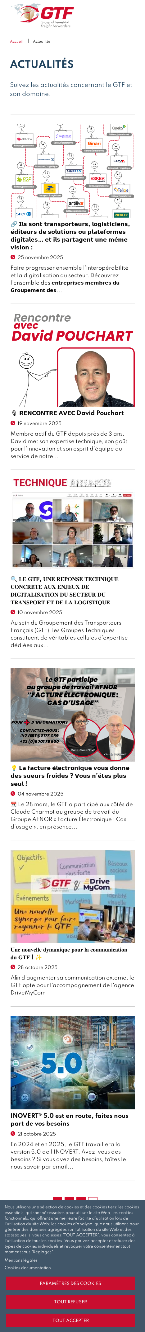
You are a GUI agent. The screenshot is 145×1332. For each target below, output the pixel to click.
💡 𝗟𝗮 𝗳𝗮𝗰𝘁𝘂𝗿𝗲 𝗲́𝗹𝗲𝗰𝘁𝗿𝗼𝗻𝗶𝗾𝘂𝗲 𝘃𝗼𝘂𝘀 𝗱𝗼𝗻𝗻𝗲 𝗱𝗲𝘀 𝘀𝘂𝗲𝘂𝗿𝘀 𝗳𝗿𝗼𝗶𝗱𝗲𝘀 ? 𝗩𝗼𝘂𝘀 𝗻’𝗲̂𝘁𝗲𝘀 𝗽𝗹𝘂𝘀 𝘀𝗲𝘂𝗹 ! (70, 776)
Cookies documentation (28, 1268)
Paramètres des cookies (70, 1284)
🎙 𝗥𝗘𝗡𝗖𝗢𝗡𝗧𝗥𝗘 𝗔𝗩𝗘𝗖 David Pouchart (67, 413)
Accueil (16, 42)
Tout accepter (70, 1321)
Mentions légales (21, 1261)
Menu (130, 15)
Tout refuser (70, 1302)
